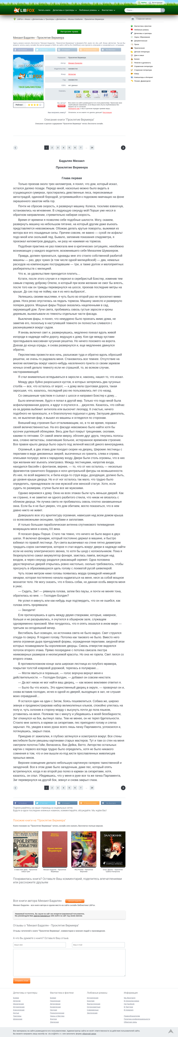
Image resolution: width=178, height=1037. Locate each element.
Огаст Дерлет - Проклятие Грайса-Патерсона (113, 871)
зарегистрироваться (42, 916)
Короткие (90, 1001)
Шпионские (17, 1019)
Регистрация (157, 3)
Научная (53, 1010)
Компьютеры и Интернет (143, 77)
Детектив (72, 74)
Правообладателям (132, 1016)
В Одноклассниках (92, 50)
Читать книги (44, 10)
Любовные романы (88, 10)
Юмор (136, 74)
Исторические (19, 1007)
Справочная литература (143, 66)
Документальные (140, 41)
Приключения (139, 48)
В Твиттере (45, 50)
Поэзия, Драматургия (142, 81)
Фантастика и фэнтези (142, 26)
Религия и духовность (142, 63)
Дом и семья (139, 55)
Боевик (16, 998)
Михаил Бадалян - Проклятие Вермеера (54, 871)
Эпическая (54, 1022)
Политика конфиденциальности (137, 1019)
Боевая (53, 998)
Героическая (55, 1001)
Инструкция (107, 113)
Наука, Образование (142, 37)
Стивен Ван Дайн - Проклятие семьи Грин (25, 871)
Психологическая (57, 1013)
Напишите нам (74, 109)
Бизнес (137, 59)
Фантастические (93, 1004)
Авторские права (69, 31)
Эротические (92, 1013)
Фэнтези (53, 1019)
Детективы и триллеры (63, 10)
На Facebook (22, 50)
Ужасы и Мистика (57, 1016)
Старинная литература (143, 70)
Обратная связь (130, 1022)
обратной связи (89, 1033)
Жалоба (61, 106)
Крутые (16, 1013)
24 (92, 148)
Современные (93, 1010)
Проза (136, 44)
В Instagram (67, 50)
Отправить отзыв (21, 981)
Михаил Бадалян (75, 63)
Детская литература (142, 52)
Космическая (55, 1007)
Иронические (18, 1004)
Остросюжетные (93, 1007)
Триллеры (17, 1016)
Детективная (55, 1004)
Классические (19, 1010)
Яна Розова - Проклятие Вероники (84, 871)
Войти (143, 3)
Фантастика (107, 10)
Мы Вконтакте (113, 50)
